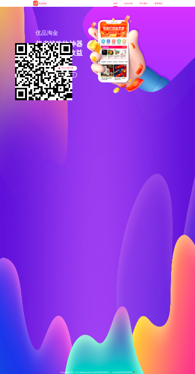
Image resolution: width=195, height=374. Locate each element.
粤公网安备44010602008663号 (123, 372)
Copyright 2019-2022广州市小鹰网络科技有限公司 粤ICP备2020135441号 (84, 372)
